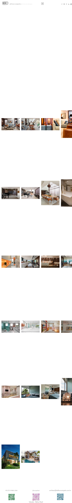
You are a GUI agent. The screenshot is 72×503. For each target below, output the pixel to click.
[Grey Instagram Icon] (64, 4)
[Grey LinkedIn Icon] (69, 4)
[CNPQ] (71, 4)
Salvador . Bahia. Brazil (36, 502)
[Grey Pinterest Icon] (66, 4)
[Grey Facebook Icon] (62, 4)
